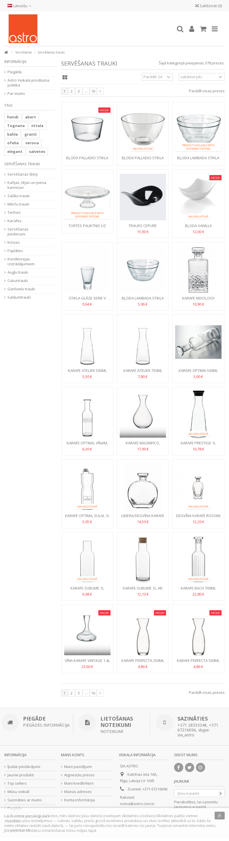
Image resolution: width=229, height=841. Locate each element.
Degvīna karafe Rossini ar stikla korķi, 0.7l (198, 518)
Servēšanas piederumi (17, 232)
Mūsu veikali (18, 791)
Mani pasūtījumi (78, 766)
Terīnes (14, 212)
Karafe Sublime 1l (87, 588)
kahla (12, 134)
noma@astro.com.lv (137, 803)
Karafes (14, 220)
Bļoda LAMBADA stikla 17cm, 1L (198, 160)
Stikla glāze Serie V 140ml (87, 300)
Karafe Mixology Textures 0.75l (198, 300)
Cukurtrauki (17, 280)
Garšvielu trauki (21, 289)
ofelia (13, 142)
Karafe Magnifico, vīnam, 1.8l (143, 445)
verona (32, 142)
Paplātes (15, 250)
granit (30, 134)
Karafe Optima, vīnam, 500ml (87, 445)
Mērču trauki (18, 204)
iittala (37, 125)
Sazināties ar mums (24, 800)
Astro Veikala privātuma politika (28, 83)
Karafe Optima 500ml (198, 370)
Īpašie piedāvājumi (23, 766)
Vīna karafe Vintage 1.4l (87, 660)
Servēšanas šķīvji (22, 174)
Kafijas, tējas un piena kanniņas (26, 185)
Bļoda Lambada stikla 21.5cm (143, 300)
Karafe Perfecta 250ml (142, 660)
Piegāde (14, 72)
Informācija (15, 61)
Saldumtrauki (19, 297)
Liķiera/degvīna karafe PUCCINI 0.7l (142, 518)
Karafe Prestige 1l (198, 443)
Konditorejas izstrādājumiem (21, 261)
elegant (14, 151)
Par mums (16, 93)
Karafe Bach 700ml (198, 588)
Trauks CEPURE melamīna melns (142, 228)
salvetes (37, 151)
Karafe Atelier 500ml (87, 370)
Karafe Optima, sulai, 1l (87, 515)
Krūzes (13, 242)
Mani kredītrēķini (78, 783)
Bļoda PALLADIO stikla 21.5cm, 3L (87, 160)
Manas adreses (78, 791)
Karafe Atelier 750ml (142, 370)
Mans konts (72, 754)
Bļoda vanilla (198, 225)
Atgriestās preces (79, 775)
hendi (12, 117)
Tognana (16, 125)
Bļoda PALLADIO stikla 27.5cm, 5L (143, 160)
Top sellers (17, 783)
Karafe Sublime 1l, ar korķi (143, 590)
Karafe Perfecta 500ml (198, 660)
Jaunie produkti (20, 775)
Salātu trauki (18, 195)
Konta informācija (79, 800)
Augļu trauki (17, 272)
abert (30, 117)
